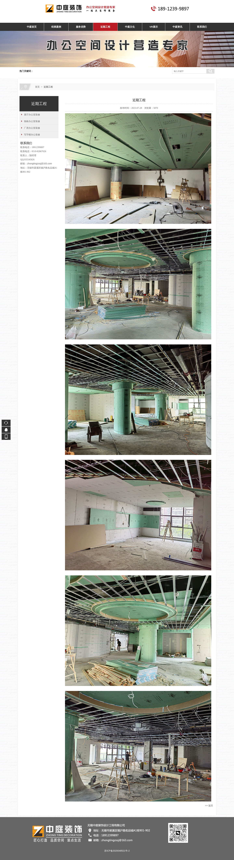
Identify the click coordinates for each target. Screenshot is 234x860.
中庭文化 (130, 26)
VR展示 (154, 26)
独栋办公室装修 (32, 121)
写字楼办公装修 (32, 134)
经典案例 (56, 26)
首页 (37, 86)
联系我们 (202, 26)
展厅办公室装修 (32, 114)
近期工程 (105, 26)
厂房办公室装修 (32, 128)
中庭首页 (32, 26)
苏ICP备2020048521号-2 (117, 850)
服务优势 (81, 26)
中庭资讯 (177, 26)
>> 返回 (209, 805)
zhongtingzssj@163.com (39, 163)
